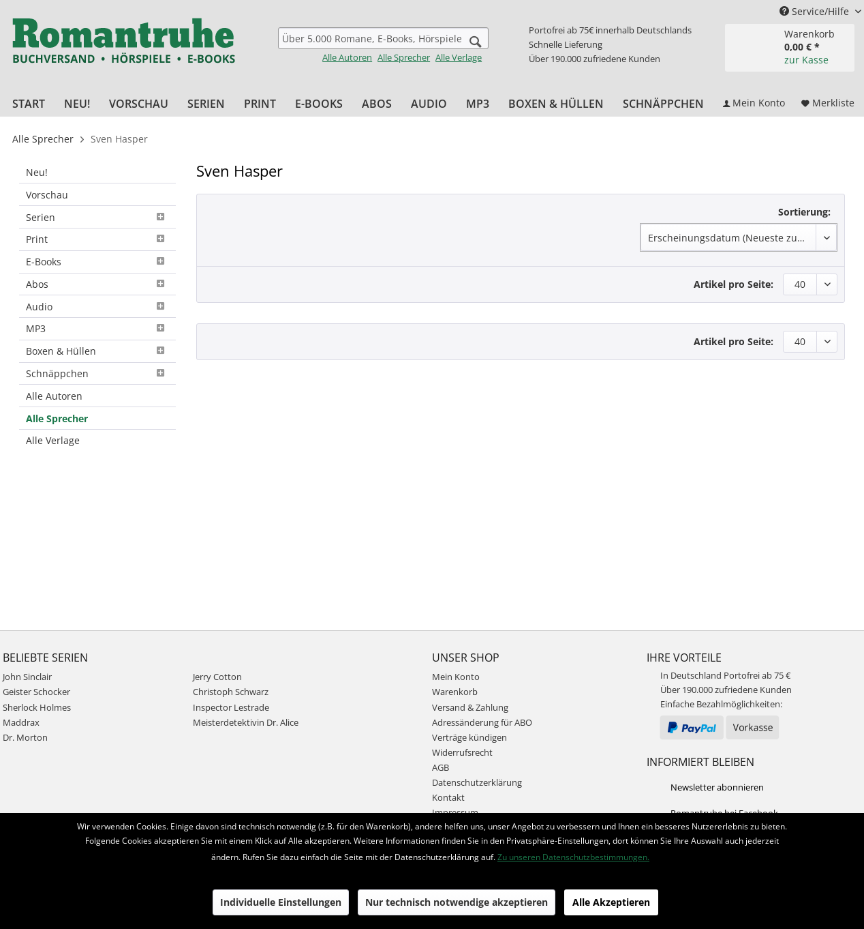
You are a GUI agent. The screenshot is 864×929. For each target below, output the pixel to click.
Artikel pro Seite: (733, 284)
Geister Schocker (36, 691)
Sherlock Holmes (37, 707)
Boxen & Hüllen (97, 350)
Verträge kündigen (469, 737)
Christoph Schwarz (230, 691)
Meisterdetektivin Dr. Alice (245, 722)
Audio (97, 306)
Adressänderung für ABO (482, 722)
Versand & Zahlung (470, 707)
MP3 (97, 328)
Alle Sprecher (403, 57)
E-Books (97, 261)
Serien (97, 217)
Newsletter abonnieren (717, 787)
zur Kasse (806, 59)
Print (97, 239)
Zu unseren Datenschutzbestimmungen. (573, 857)
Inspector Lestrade (231, 707)
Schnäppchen (97, 373)
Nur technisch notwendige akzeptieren (456, 902)
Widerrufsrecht (462, 752)
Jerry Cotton (217, 676)
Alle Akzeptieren (611, 902)
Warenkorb (455, 691)
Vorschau (47, 194)
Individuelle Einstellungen (280, 902)
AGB (440, 767)
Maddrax (21, 722)
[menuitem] (383, 45)
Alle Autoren (347, 57)
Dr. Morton (25, 737)
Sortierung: (804, 211)
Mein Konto (456, 676)
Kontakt (448, 797)
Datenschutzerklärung (477, 782)
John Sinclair (27, 676)
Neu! (37, 172)
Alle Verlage (458, 57)
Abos (97, 284)
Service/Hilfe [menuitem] (816, 11)
